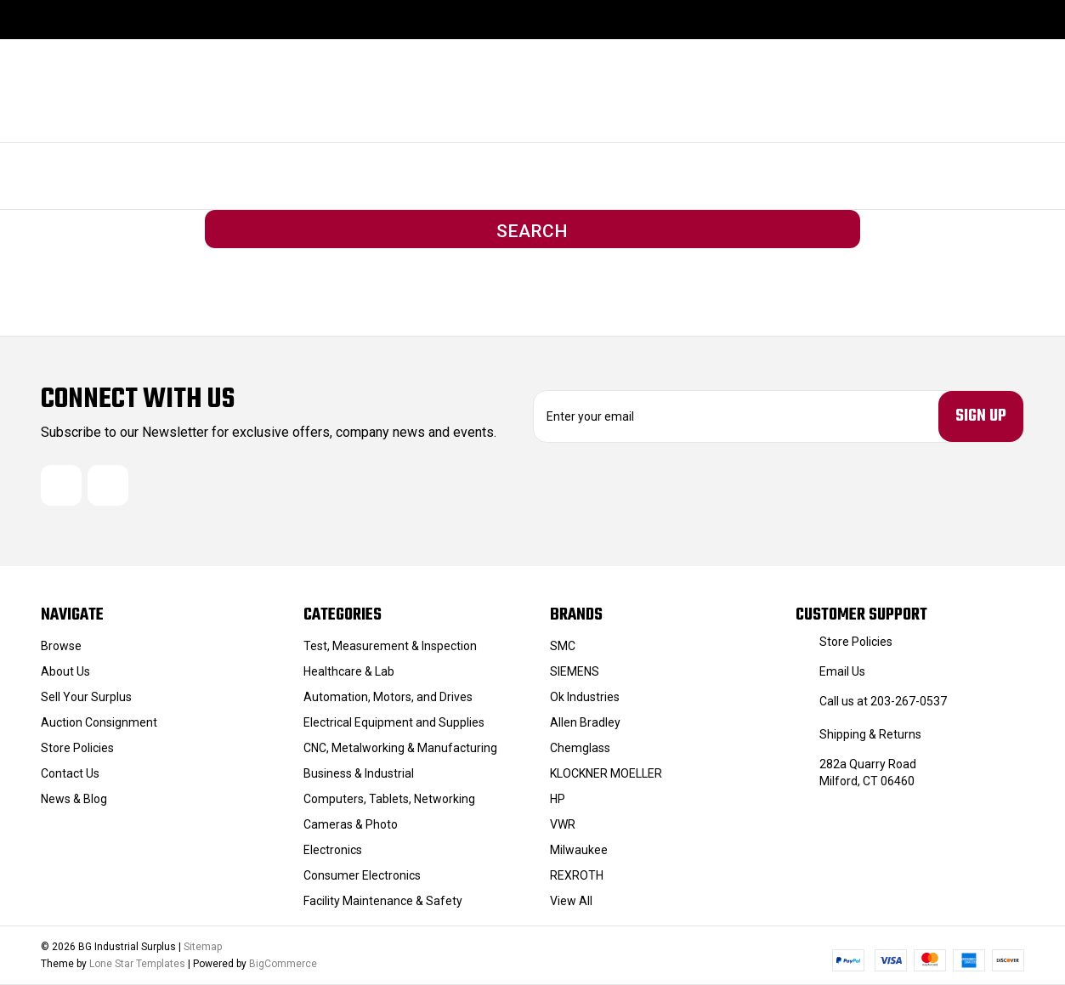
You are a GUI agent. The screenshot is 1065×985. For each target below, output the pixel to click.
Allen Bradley (585, 722)
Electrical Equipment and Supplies (393, 722)
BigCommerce (283, 964)
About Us (65, 671)
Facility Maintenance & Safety (382, 901)
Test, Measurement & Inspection (390, 646)
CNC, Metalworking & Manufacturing (400, 748)
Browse (61, 646)
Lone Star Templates (137, 964)
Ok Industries (585, 697)
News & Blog (74, 799)
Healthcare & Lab (348, 671)
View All (571, 901)
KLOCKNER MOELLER (606, 773)
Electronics (332, 850)
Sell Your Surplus (86, 697)
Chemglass (580, 748)
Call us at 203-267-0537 (883, 701)
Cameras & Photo (350, 824)
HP (557, 799)
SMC (562, 646)
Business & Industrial (358, 773)
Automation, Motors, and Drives (388, 697)
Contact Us (70, 773)
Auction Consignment (99, 722)
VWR (562, 824)
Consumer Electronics (362, 875)
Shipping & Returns (870, 734)
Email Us (842, 671)
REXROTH (576, 875)
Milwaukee (579, 850)
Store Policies (77, 748)
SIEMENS (574, 671)
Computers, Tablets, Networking (389, 799)
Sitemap (203, 947)
